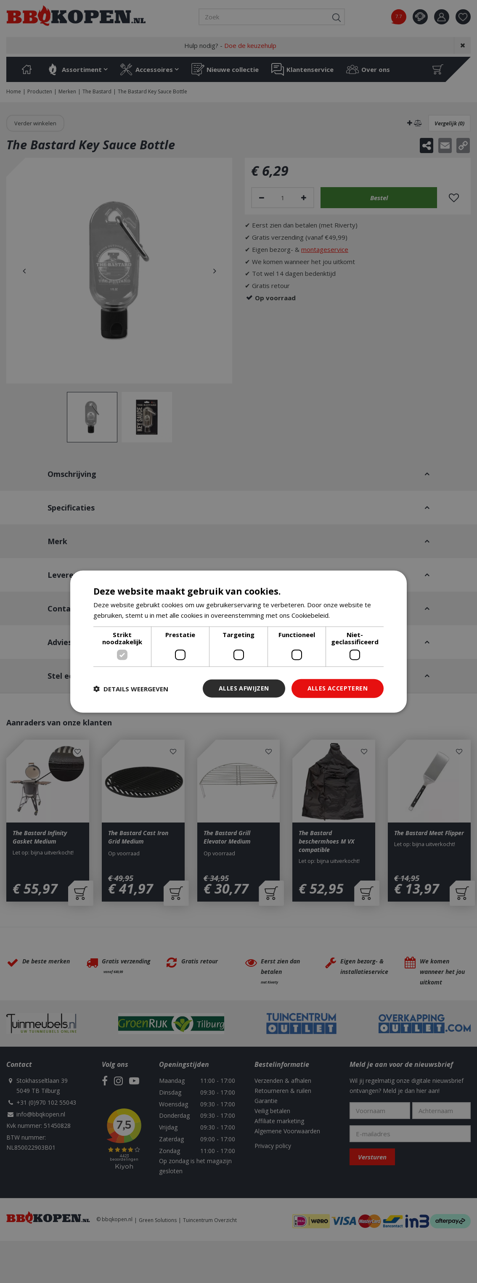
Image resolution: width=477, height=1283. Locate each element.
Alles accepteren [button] (337, 688)
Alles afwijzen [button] (244, 688)
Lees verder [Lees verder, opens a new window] (349, 615)
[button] (130, 688)
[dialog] (238, 641)
